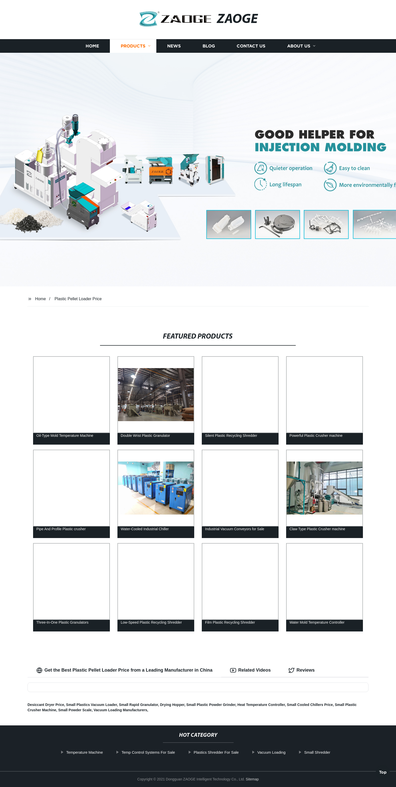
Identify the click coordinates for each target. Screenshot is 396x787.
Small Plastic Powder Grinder (211, 705)
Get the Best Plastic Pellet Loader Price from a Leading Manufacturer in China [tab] (124, 670)
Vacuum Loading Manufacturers (120, 710)
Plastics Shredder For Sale (233, 752)
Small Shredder (334, 752)
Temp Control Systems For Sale (165, 752)
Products (133, 46)
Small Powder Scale (74, 710)
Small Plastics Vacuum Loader (91, 705)
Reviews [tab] (301, 670)
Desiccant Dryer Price (46, 705)
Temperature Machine (102, 752)
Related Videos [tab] (250, 670)
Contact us (251, 46)
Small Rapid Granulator (138, 705)
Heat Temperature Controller (261, 705)
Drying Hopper (172, 705)
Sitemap (252, 779)
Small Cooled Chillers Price (310, 705)
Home (92, 46)
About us (298, 46)
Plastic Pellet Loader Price (78, 299)
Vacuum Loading (289, 752)
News (174, 46)
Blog (209, 46)
